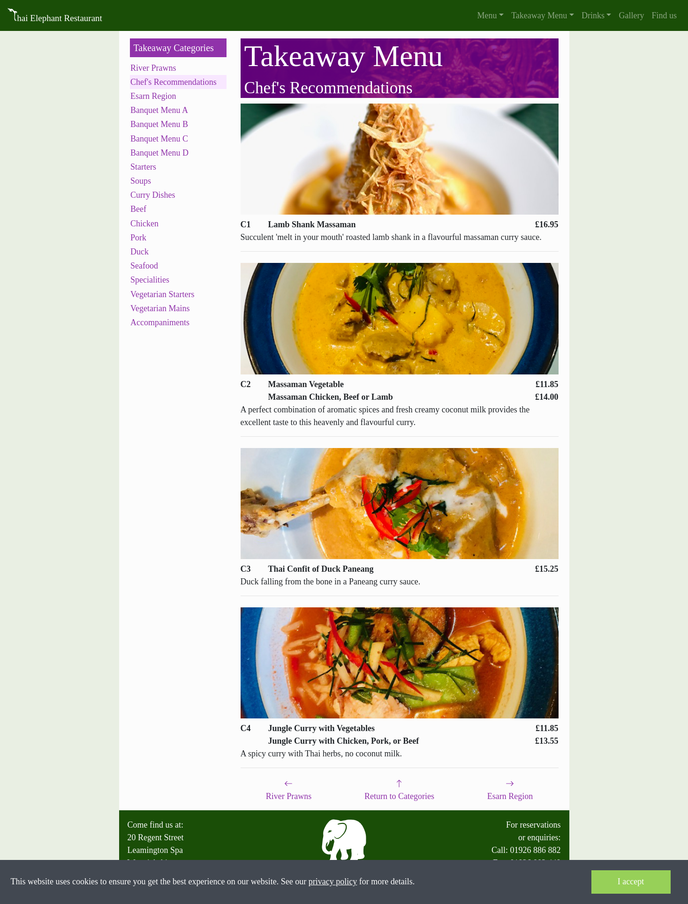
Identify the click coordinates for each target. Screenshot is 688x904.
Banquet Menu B (159, 124)
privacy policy (333, 881)
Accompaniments (159, 322)
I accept (631, 881)
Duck (139, 251)
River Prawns (153, 68)
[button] (491, 16)
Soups (140, 181)
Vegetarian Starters (162, 294)
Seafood (144, 265)
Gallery (631, 15)
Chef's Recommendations (173, 82)
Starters (143, 167)
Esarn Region (153, 96)
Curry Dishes (152, 195)
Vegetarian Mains (159, 308)
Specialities (149, 279)
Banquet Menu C (159, 138)
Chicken (144, 223)
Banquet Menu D (159, 152)
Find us (664, 15)
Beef (138, 209)
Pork (138, 237)
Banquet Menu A (159, 110)
